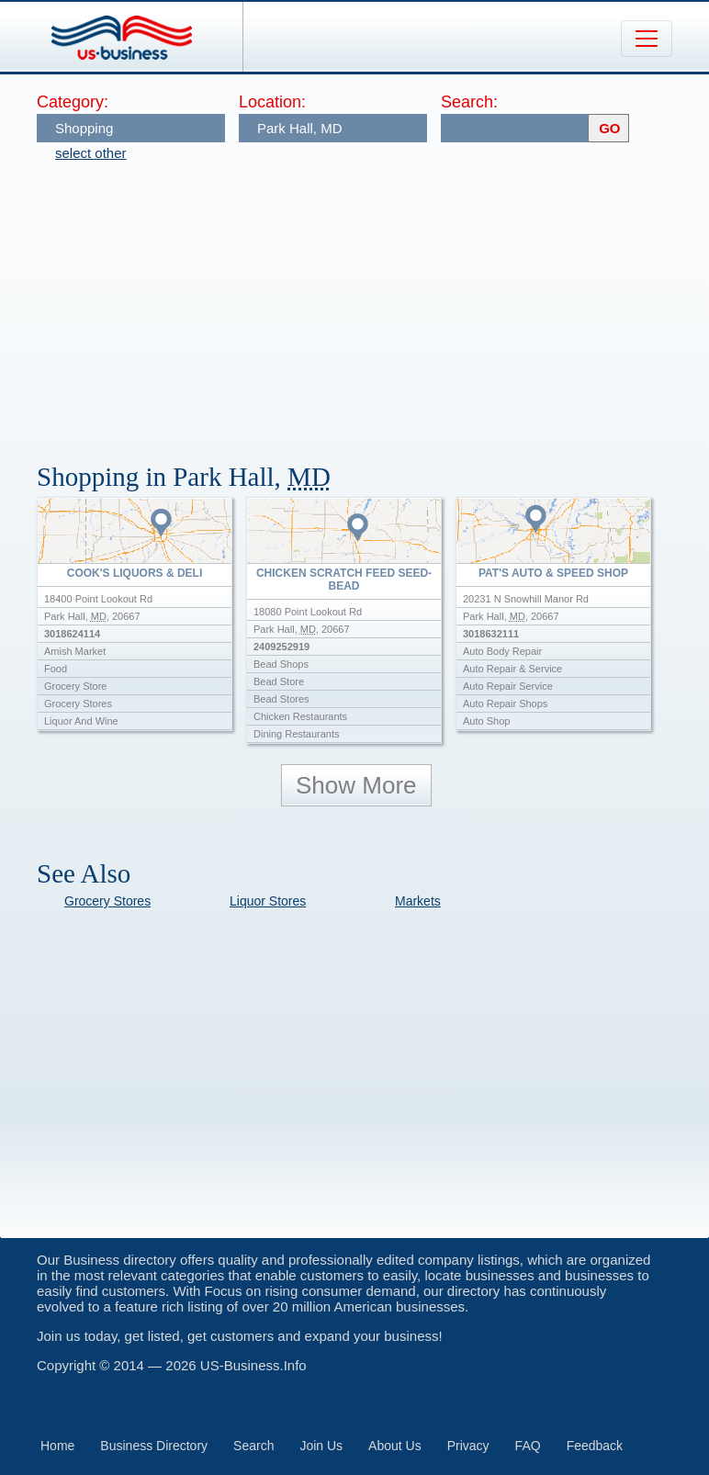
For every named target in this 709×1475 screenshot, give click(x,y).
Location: (272, 102)
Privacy (468, 1445)
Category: (72, 102)
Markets (418, 901)
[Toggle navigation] (646, 38)
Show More (356, 785)
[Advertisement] (373, 303)
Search (253, 1445)
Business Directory (154, 1445)
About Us (395, 1445)
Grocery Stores (107, 901)
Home (57, 1445)
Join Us (321, 1445)
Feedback (595, 1445)
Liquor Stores (268, 901)
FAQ (528, 1445)
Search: (469, 102)
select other (91, 153)
